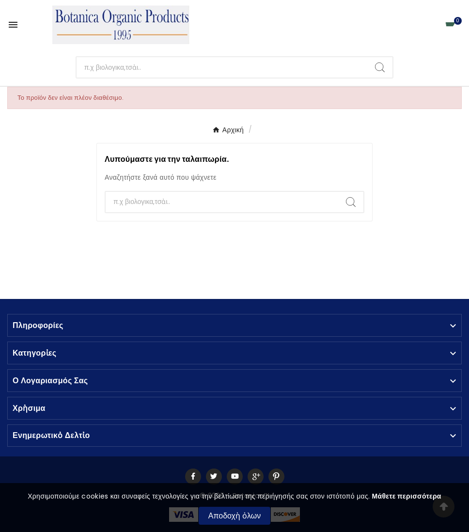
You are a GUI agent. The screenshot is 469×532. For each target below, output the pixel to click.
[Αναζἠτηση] (222, 67)
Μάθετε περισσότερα (406, 496)
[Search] (380, 67)
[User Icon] (428, 25)
